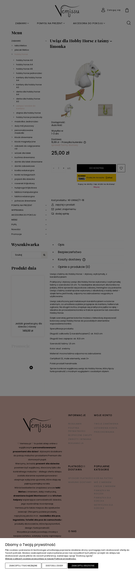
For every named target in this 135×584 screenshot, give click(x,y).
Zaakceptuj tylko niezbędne (23, 565)
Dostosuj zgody (54, 565)
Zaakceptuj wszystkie (83, 565)
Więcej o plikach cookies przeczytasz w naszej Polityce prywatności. (40, 558)
